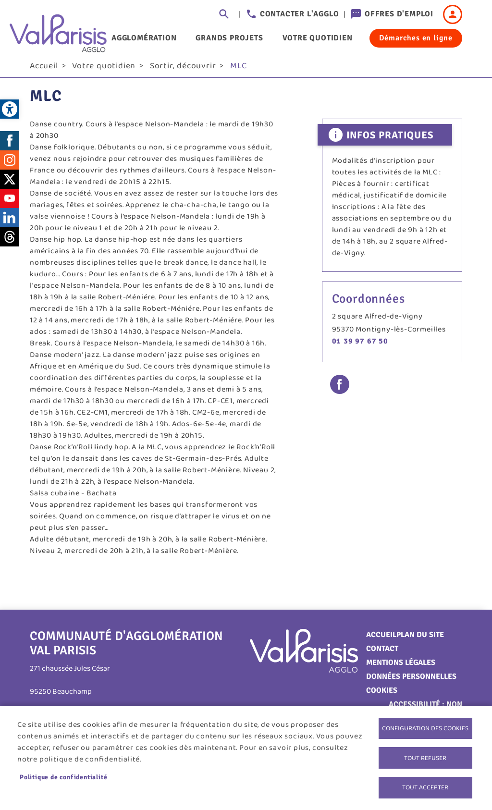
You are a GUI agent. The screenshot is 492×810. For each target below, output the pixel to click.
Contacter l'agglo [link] (299, 14)
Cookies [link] (381, 697)
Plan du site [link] (420, 641)
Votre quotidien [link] (318, 38)
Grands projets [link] (229, 38)
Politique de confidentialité (63, 775)
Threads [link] (9, 243)
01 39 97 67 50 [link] (360, 348)
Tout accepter (425, 786)
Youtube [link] (9, 204)
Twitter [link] (9, 185)
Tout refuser (425, 755)
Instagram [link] (9, 166)
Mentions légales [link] (400, 669)
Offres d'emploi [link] (399, 14)
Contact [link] (382, 655)
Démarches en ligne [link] (416, 38)
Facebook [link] (9, 147)
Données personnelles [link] (411, 683)
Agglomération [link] (143, 38)
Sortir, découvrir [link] (183, 72)
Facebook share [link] (339, 391)
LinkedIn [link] (9, 223)
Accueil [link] (44, 72)
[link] (9, 109)
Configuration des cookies (425, 724)
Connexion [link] (452, 14)
